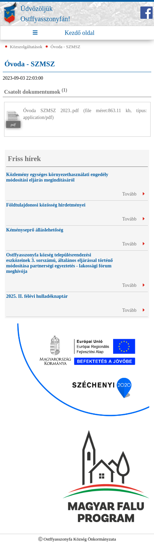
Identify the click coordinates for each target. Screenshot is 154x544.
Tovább (133, 194)
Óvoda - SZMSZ (65, 46)
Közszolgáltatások (26, 46)
